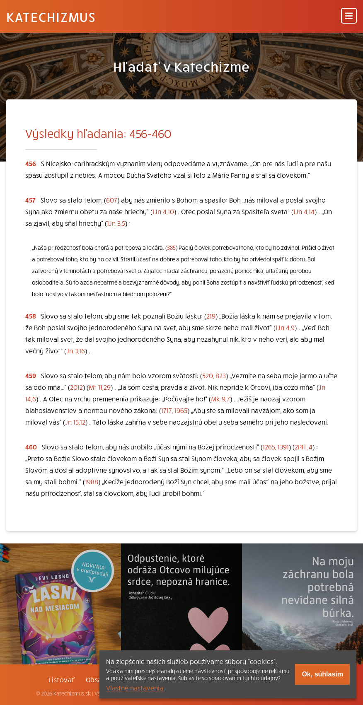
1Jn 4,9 (285, 327)
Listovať (61, 679)
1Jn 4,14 (304, 211)
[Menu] (349, 16)
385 (171, 247)
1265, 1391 (276, 446)
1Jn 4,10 (163, 211)
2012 (76, 387)
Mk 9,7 (220, 398)
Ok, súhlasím (322, 674)
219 (210, 315)
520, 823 (214, 375)
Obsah (96, 679)
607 (111, 200)
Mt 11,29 (100, 387)
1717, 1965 (174, 410)
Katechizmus (51, 16)
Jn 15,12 (75, 422)
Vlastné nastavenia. (135, 687)
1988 (91, 481)
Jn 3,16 (75, 350)
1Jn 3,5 (116, 223)
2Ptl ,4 (303, 446)
